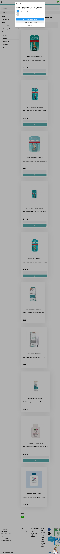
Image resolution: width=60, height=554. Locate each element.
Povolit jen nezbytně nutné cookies (30, 22)
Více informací (30, 25)
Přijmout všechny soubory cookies (30, 19)
